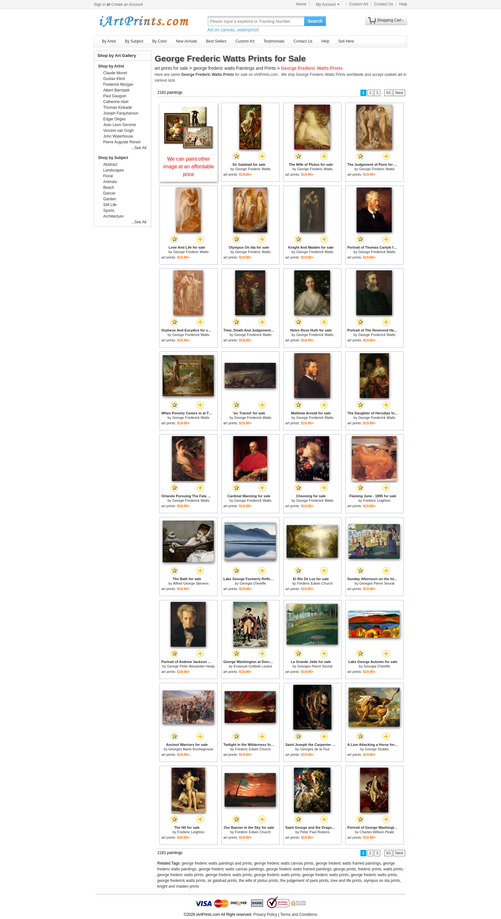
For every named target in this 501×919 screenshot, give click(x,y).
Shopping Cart (389, 20)
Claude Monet (115, 73)
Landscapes (113, 170)
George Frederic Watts (253, 169)
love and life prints (346, 880)
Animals (110, 182)
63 (388, 93)
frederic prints (369, 869)
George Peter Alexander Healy (191, 666)
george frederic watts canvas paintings (231, 869)
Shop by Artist (111, 66)
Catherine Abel (115, 102)
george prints (345, 869)
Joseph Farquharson (120, 113)
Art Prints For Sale (143, 21)
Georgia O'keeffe (253, 583)
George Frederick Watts (314, 252)
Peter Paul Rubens (314, 832)
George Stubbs (377, 749)
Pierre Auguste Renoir (122, 142)
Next (399, 93)
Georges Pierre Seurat (376, 583)
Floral (108, 176)
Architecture (113, 216)
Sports (108, 210)
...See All (138, 148)
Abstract (110, 164)
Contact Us (383, 4)
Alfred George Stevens (190, 583)
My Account (328, 4)
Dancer (109, 193)
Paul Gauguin (115, 96)
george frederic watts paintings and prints (217, 863)
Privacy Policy (265, 914)
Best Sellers (216, 41)
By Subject (134, 41)
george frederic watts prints (180, 875)
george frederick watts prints (181, 880)
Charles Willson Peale (377, 832)
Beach (108, 187)
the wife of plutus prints (258, 880)
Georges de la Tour (315, 749)
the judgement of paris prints (304, 880)
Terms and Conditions (298, 914)
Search (315, 21)
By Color (159, 41)
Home (301, 4)
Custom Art (358, 4)
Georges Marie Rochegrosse (190, 749)
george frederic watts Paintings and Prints (234, 68)
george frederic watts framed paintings (348, 863)
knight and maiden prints (178, 886)
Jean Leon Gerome (119, 125)
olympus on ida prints (382, 880)
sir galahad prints (221, 880)
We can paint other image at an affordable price (188, 166)
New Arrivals (186, 41)
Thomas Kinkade (117, 107)
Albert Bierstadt (116, 90)
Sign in (100, 4)
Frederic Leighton (377, 500)
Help (403, 4)
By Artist (109, 41)
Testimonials (273, 41)
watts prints (393, 869)
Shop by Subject (113, 158)
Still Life (110, 205)
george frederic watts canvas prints (283, 863)
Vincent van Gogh (118, 130)
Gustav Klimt (114, 78)
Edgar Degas (114, 119)
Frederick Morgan (118, 84)
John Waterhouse (118, 136)
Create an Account (127, 4)
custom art (393, 74)
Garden (109, 199)
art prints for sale (171, 68)
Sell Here (346, 41)
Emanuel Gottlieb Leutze (253, 666)
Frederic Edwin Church (315, 583)
